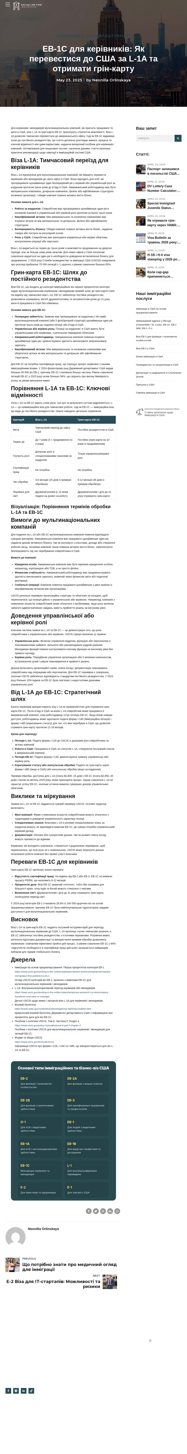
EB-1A (25, 1217)
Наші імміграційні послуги (64, 1426)
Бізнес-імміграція (60, 1396)
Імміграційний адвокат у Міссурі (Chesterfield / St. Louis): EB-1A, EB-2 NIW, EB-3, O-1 (157, 325)
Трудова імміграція (61, 1389)
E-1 (69, 1261)
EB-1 (70, 1195)
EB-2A (72, 1151)
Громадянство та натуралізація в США (155, 369)
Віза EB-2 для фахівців (63, 1419)
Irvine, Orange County (108, 1424)
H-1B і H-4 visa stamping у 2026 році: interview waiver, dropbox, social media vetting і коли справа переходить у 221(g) (164, 257)
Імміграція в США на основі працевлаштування (152, 311)
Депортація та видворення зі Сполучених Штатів (153, 381)
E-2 (23, 1261)
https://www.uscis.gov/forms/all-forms (36, 1114)
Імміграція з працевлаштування (93, 36)
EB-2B (25, 1173)
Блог (99, 1410)
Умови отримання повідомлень (113, 1438)
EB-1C (24, 1239)
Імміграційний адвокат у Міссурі (113, 1431)
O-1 (23, 1195)
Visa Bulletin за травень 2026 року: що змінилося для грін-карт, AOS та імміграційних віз (162, 240)
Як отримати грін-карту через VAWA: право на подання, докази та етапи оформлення (162, 223)
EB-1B (71, 1217)
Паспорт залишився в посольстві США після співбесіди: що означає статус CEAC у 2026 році (164, 171)
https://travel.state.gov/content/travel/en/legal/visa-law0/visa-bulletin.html (56, 1081)
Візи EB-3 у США (146, 350)
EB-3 (71, 1173)
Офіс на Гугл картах (107, 1396)
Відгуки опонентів (106, 1417)
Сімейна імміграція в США (151, 400)
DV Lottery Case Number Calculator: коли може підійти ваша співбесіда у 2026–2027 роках (162, 188)
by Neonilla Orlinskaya (108, 80)
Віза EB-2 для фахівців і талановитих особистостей (158, 340)
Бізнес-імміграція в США (150, 359)
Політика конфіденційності (111, 1389)
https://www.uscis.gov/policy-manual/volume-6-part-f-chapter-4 (50, 1098)
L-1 (69, 1239)
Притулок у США (146, 392)
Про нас (101, 1403)
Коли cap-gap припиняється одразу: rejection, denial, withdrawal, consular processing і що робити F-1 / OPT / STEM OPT (164, 274)
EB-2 (24, 1151)
